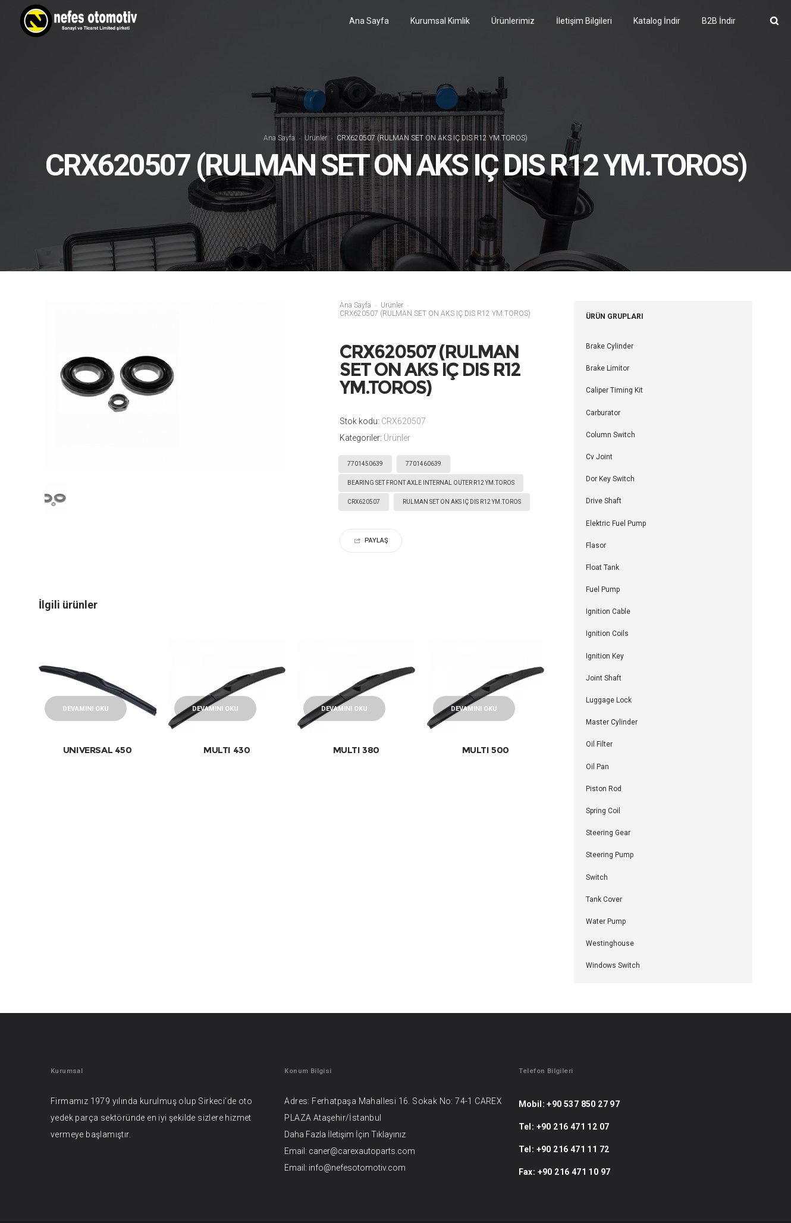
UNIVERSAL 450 (97, 749)
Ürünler (316, 138)
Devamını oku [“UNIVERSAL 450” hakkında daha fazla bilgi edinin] (85, 709)
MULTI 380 (356, 749)
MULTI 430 (226, 749)
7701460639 (423, 463)
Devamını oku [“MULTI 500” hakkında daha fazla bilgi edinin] (474, 709)
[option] (64, 500)
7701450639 (365, 463)
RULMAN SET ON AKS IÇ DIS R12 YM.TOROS (462, 501)
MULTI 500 (485, 749)
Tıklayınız (388, 1134)
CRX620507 (363, 501)
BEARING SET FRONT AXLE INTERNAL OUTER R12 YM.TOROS (430, 482)
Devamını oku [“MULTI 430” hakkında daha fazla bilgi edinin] (215, 709)
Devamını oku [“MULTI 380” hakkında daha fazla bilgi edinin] (344, 709)
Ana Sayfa (279, 138)
